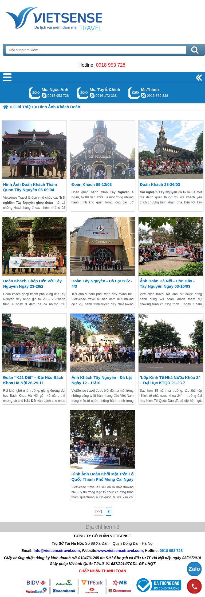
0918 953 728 (110, 65)
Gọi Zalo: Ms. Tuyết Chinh (83, 93)
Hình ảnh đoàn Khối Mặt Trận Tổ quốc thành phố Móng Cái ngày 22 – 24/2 (102, 479)
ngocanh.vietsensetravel (44, 95)
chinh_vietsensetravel (92, 95)
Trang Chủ (67, 17)
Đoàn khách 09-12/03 (92, 184)
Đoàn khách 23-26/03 (160, 184)
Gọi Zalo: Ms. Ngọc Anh (35, 93)
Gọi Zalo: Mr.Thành (134, 93)
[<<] (98, 511)
